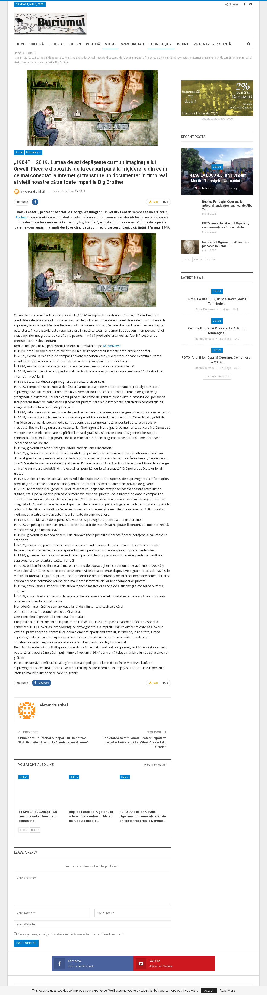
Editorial (56, 44)
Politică (93, 44)
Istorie (183, 44)
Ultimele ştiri (161, 44)
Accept (208, 990)
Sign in (231, 4)
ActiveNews (111, 345)
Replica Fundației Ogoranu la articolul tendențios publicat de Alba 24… (227, 205)
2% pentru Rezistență (212, 44)
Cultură (37, 44)
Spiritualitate (133, 44)
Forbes (21, 217)
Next (35, 829)
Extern (75, 44)
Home (20, 44)
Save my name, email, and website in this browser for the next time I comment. (71, 933)
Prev (24, 829)
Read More (227, 990)
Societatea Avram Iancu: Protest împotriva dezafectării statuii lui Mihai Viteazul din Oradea (135, 741)
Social (110, 44)
